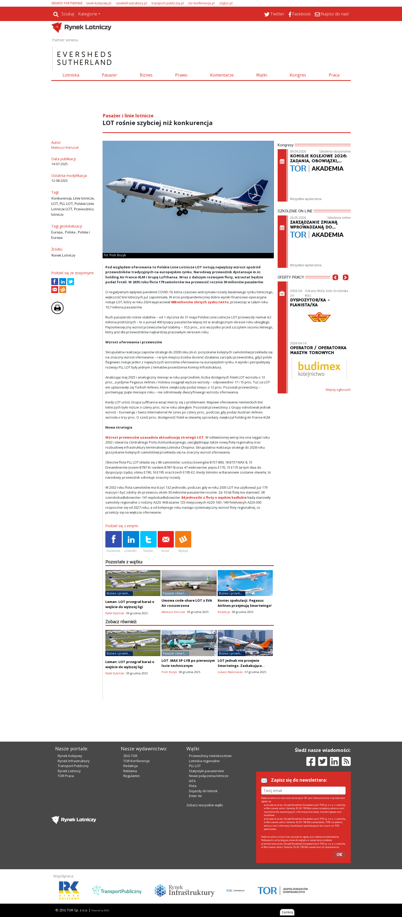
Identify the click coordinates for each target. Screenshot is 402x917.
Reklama (130, 771)
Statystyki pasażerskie (206, 771)
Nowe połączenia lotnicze (208, 775)
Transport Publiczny (73, 765)
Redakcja (130, 765)
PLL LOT (195, 765)
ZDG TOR (130, 755)
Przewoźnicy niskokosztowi (210, 755)
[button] (335, 285)
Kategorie (87, 14)
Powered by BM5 (100, 910)
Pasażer (109, 75)
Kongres (298, 75)
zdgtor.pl (226, 3)
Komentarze (222, 75)
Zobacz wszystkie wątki (204, 805)
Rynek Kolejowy (70, 755)
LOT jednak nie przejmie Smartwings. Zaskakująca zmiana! (240, 665)
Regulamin (131, 775)
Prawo (181, 75)
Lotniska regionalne (204, 761)
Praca (334, 75)
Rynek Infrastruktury (74, 761)
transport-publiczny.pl (168, 3)
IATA (192, 781)
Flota (192, 785)
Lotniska (71, 75)
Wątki (261, 75)
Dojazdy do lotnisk (203, 791)
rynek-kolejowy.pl (98, 3)
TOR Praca (66, 775)
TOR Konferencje (136, 761)
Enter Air (195, 795)
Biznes (146, 75)
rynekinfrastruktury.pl (131, 3)
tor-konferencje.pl (201, 3)
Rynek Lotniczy (69, 771)
